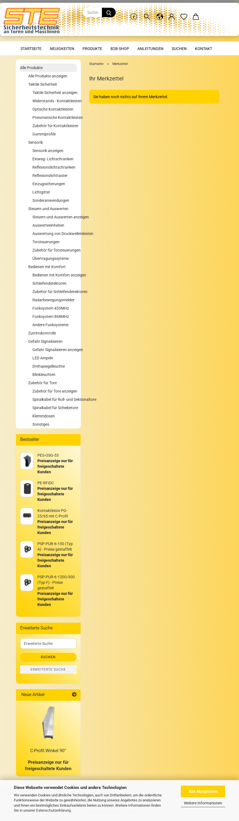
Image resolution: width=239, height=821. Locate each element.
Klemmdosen (43, 416)
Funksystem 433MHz (50, 308)
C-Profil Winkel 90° (48, 750)
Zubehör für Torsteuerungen (54, 250)
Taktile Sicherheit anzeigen (54, 92)
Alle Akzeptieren (203, 791)
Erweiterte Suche (48, 669)
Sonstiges (40, 424)
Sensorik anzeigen (47, 150)
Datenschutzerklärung (53, 810)
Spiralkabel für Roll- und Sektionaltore (54, 399)
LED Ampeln (42, 358)
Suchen (179, 48)
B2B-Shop (119, 48)
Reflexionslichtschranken (53, 167)
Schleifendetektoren (49, 283)
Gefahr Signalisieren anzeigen (54, 349)
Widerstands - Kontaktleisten (54, 101)
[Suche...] (109, 12)
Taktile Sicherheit (42, 84)
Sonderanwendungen (50, 200)
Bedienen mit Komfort (47, 267)
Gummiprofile (44, 134)
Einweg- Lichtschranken (52, 159)
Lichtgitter (41, 192)
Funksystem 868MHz (50, 316)
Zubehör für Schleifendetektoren (54, 291)
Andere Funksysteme (50, 325)
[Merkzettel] (184, 12)
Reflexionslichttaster (50, 175)
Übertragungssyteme (50, 258)
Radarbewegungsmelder (53, 300)
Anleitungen (150, 48)
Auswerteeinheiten (48, 225)
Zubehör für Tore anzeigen (54, 391)
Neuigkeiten (62, 48)
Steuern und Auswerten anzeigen (54, 217)
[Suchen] (147, 12)
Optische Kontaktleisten (52, 109)
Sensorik (35, 142)
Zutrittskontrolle (42, 333)
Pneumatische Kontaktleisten (54, 117)
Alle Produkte (31, 68)
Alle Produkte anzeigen (47, 76)
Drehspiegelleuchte (48, 366)
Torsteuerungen (46, 242)
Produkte (92, 48)
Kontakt (203, 48)
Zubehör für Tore (42, 383)
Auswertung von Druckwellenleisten (54, 233)
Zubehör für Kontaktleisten (54, 126)
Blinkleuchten (43, 374)
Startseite (31, 48)
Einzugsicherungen (48, 184)
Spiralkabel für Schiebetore (54, 408)
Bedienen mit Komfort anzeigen (54, 275)
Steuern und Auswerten (48, 208)
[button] (160, 12)
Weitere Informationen (203, 803)
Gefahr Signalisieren (45, 341)
